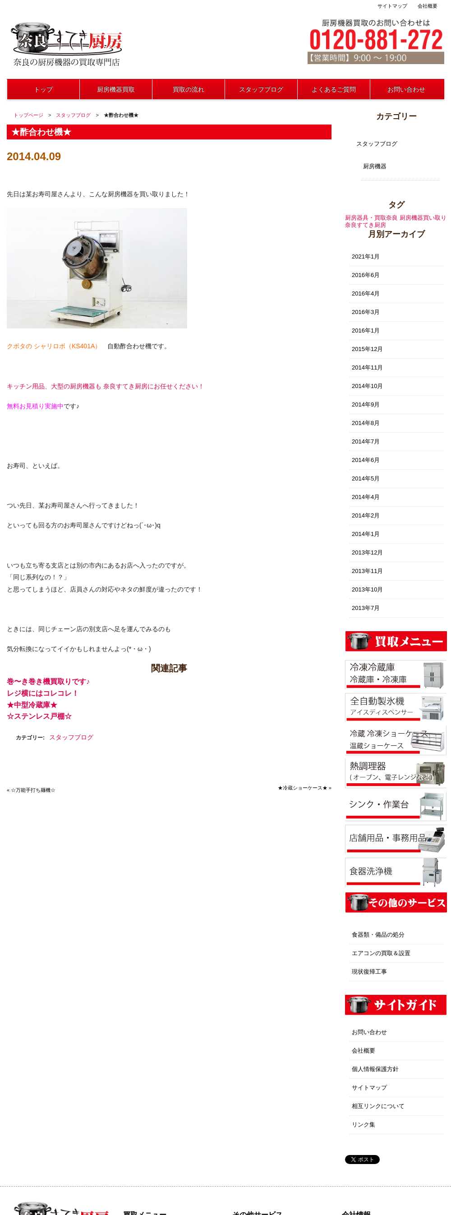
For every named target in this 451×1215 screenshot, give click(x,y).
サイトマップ (392, 6)
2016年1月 (366, 330)
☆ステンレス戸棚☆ (39, 716)
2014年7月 (366, 441)
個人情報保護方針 (375, 1069)
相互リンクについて (378, 1106)
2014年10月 (367, 386)
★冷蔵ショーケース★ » (304, 787)
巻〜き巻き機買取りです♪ (48, 681)
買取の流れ (188, 89)
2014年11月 (367, 367)
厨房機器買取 (116, 89)
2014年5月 (366, 478)
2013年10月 (367, 589)
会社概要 (427, 6)
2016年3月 (366, 312)
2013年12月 (367, 552)
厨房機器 (375, 166)
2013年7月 (366, 608)
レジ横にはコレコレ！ (43, 693)
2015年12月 (367, 349)
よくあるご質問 (334, 89)
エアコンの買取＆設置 (381, 953)
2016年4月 (366, 293)
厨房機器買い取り (423, 217)
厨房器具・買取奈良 (371, 217)
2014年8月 (366, 423)
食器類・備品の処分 (378, 934)
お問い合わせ (406, 89)
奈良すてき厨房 (365, 225)
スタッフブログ (261, 89)
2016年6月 (366, 275)
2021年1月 (366, 256)
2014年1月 (366, 534)
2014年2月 (366, 515)
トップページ (28, 115)
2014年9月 (366, 404)
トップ (43, 89)
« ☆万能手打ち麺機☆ (31, 790)
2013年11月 (367, 571)
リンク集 (363, 1124)
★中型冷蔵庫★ (32, 705)
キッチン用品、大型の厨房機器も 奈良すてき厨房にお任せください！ (105, 386)
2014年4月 (366, 497)
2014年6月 (366, 460)
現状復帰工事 (369, 971)
